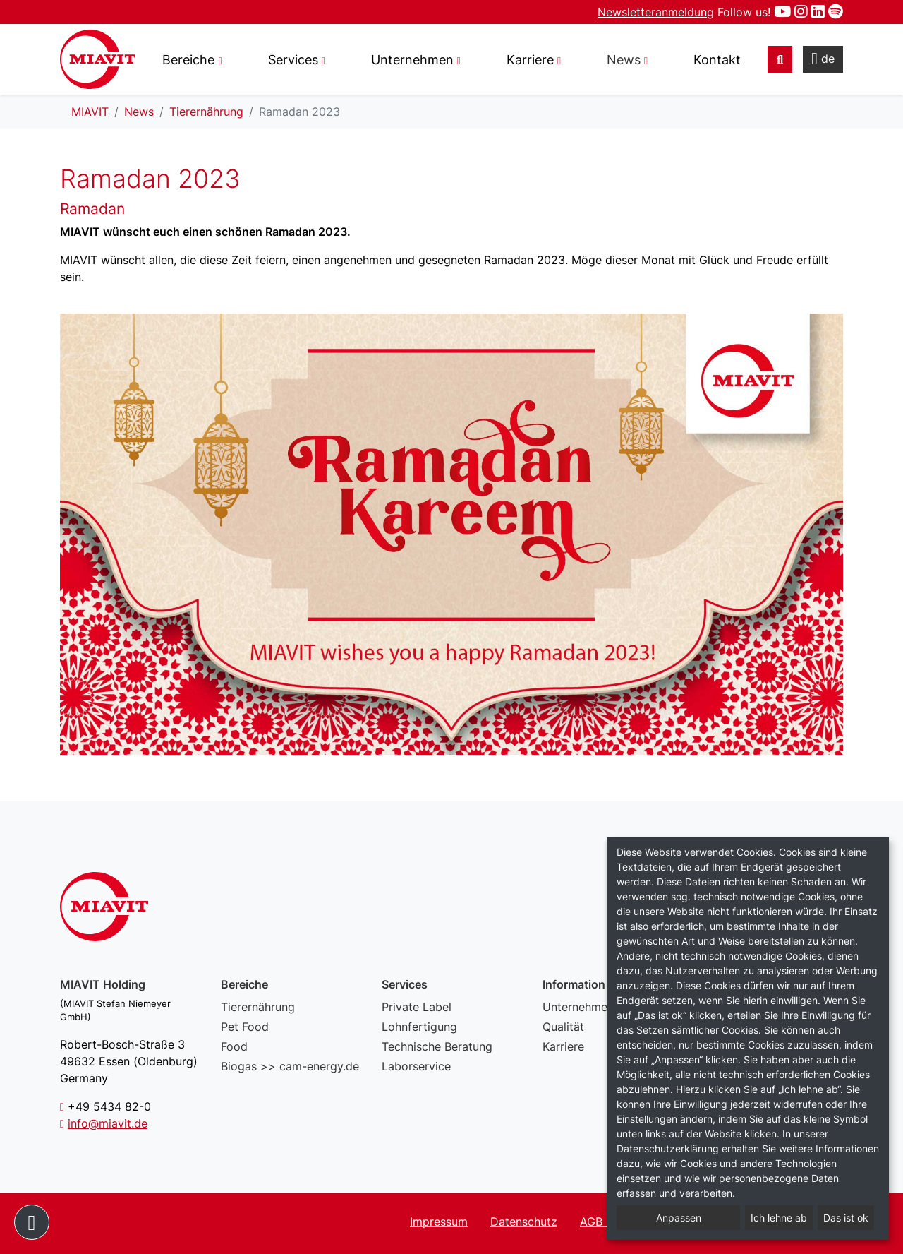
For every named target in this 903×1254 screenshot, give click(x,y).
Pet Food (245, 1027)
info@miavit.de (107, 1123)
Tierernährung (258, 1007)
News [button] (624, 59)
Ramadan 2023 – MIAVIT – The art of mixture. (97, 59)
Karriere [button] (530, 59)
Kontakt (717, 59)
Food (234, 1046)
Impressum (439, 1221)
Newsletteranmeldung (656, 12)
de (823, 59)
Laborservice (416, 1066)
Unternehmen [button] (412, 59)
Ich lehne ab (779, 1218)
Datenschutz (523, 1221)
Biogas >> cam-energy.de (290, 1066)
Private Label (417, 1007)
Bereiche (188, 59)
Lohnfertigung (419, 1027)
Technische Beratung (437, 1046)
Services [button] (293, 59)
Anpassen (678, 1218)
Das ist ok (845, 1218)
